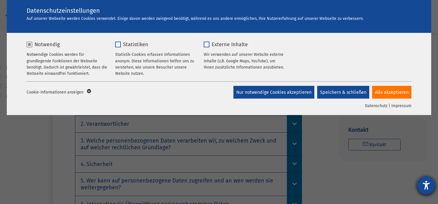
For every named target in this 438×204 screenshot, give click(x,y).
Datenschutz (376, 105)
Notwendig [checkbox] (47, 44)
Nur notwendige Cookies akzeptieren (274, 92)
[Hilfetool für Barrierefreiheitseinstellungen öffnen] (426, 185)
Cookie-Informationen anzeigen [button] (58, 92)
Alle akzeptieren (392, 92)
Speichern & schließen (343, 92)
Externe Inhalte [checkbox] (230, 44)
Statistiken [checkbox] (135, 44)
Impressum (401, 105)
